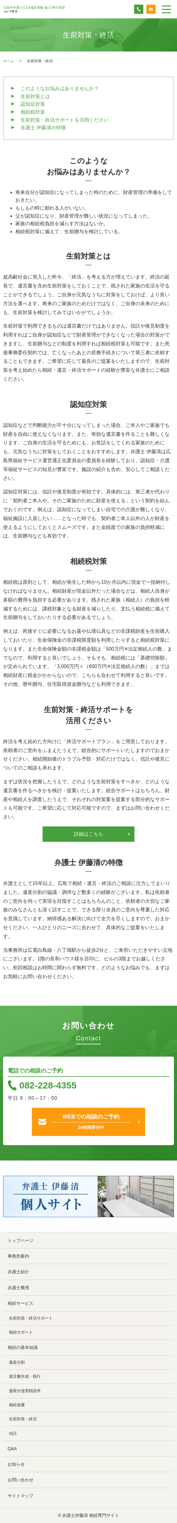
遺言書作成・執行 (25, 1376)
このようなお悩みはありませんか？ (60, 88)
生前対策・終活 (23, 1419)
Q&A (12, 1448)
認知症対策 (33, 104)
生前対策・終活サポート (31, 1318)
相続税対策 (33, 112)
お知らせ (16, 1464)
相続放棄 (17, 1405)
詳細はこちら (88, 834)
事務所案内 (18, 1256)
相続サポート (21, 1332)
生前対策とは (35, 96)
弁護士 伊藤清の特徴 (43, 127)
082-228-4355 (48, 1085)
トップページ (20, 1240)
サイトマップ (20, 1495)
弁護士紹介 (18, 1271)
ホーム (8, 61)
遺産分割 (17, 1362)
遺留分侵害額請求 (25, 1391)
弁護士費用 (18, 1287)
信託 (13, 1433)
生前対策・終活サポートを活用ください (65, 120)
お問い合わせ (20, 1479)
